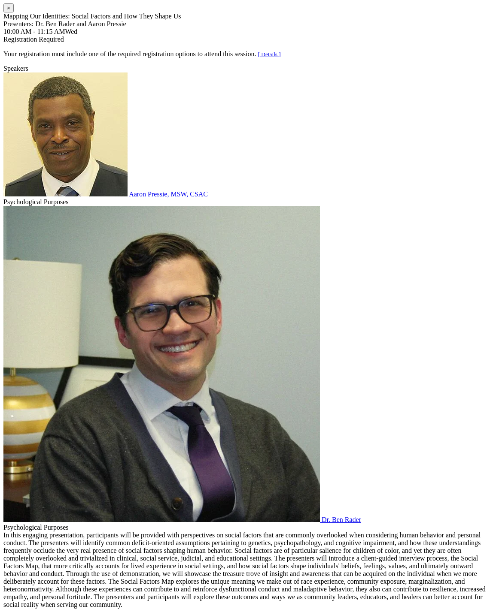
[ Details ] (269, 54)
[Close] (8, 7)
